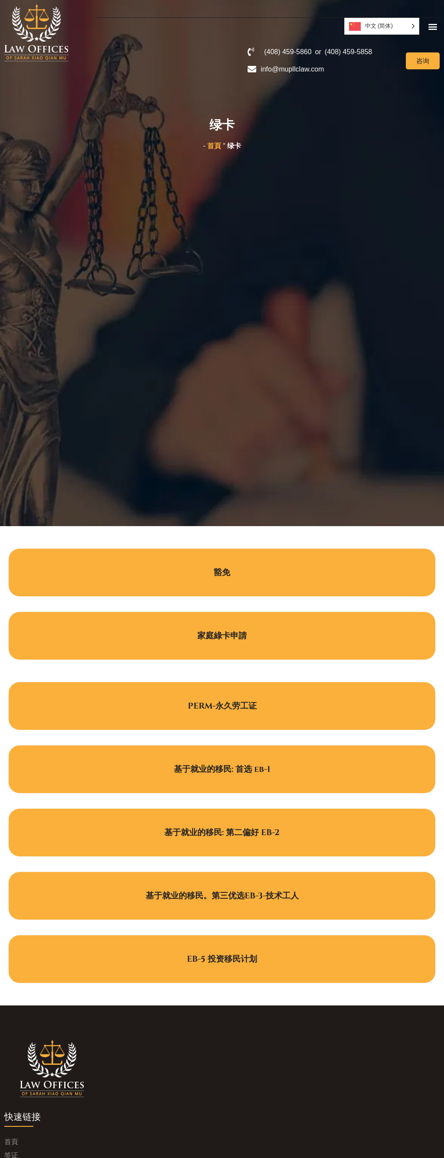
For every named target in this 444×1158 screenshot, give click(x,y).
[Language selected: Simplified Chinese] (381, 26)
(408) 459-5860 (287, 51)
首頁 (214, 146)
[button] (432, 26)
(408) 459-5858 (348, 51)
